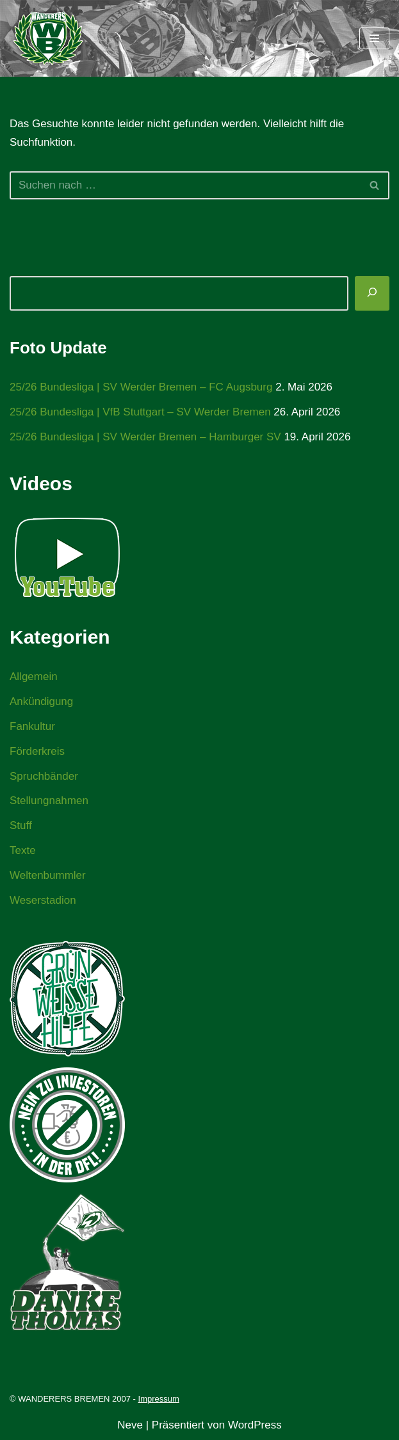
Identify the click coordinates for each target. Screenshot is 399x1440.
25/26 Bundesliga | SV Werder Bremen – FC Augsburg (141, 387)
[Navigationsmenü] (374, 38)
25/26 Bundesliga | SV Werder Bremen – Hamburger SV (145, 437)
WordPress (255, 1425)
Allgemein (34, 676)
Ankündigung (41, 701)
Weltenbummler (48, 875)
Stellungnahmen (49, 800)
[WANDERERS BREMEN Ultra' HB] (48, 38)
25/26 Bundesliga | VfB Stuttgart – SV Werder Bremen (140, 412)
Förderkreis (37, 751)
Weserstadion (43, 900)
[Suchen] (185, 185)
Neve (130, 1425)
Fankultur (32, 726)
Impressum (158, 1399)
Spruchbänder (44, 776)
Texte (23, 850)
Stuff (21, 825)
